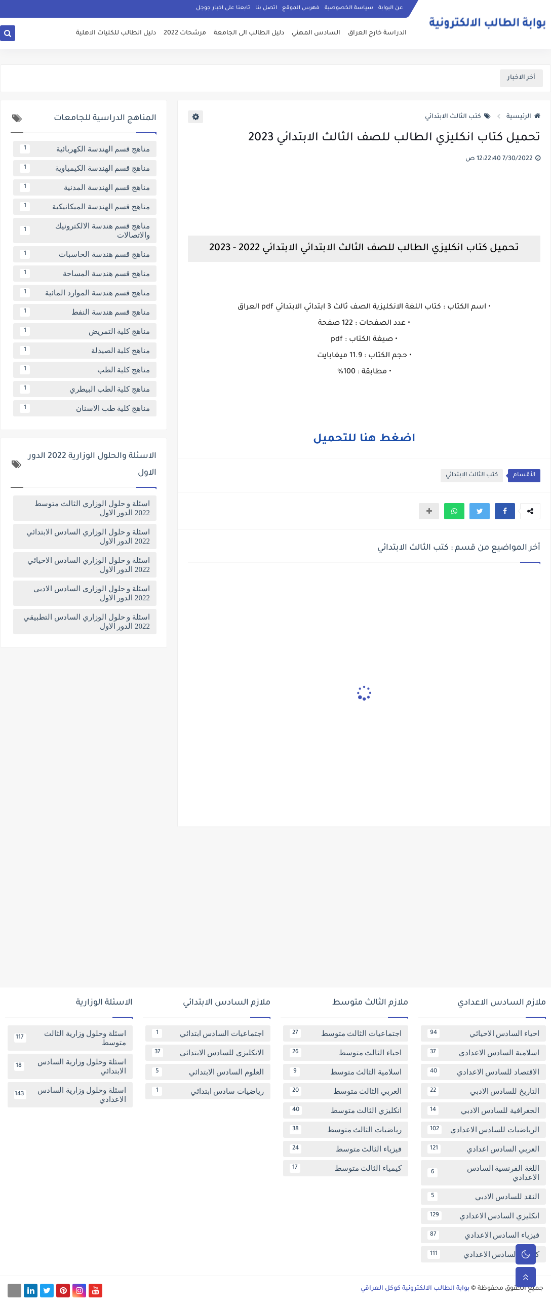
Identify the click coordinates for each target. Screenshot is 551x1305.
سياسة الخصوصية (349, 8)
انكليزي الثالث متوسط (346, 1110)
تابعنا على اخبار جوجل (223, 8)
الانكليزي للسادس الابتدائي (208, 1052)
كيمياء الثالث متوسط (346, 1168)
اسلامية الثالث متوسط (346, 1072)
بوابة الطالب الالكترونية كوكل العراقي (415, 1288)
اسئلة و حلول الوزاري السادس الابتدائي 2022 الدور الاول (88, 536)
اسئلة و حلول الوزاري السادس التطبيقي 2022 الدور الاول (86, 621)
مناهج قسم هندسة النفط (85, 312)
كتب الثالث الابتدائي (458, 117)
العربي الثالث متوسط (346, 1091)
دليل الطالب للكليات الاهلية (116, 33)
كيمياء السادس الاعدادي (483, 1254)
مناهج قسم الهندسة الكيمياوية (85, 168)
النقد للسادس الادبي (483, 1196)
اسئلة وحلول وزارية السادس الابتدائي (70, 1066)
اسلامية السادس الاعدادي (483, 1052)
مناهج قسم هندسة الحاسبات (85, 254)
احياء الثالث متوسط (346, 1052)
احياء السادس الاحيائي (483, 1033)
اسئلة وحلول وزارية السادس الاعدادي (70, 1094)
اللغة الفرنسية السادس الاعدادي (483, 1172)
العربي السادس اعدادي (483, 1149)
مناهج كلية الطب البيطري (85, 389)
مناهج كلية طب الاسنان (85, 408)
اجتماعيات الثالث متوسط (346, 1033)
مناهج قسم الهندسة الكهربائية (85, 148)
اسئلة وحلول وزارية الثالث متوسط (70, 1038)
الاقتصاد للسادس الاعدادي (483, 1072)
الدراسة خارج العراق (377, 33)
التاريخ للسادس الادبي (483, 1091)
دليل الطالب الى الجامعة (249, 33)
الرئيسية (523, 117)
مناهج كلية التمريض (85, 331)
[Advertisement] (275, 911)
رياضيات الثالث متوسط (346, 1129)
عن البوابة (390, 8)
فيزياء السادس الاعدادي (483, 1235)
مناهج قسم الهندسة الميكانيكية (85, 206)
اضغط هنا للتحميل (364, 440)
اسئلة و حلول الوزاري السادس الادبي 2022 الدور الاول (91, 593)
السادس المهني (316, 33)
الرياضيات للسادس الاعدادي (483, 1129)
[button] (505, 511)
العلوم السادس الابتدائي (208, 1072)
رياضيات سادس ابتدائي (208, 1091)
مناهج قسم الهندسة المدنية (85, 187)
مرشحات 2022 (185, 33)
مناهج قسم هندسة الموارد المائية (85, 292)
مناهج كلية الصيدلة (85, 350)
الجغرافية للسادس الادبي (483, 1110)
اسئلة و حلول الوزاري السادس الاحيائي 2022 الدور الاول (88, 564)
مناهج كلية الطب (85, 369)
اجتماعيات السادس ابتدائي (208, 1033)
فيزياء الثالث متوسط (346, 1149)
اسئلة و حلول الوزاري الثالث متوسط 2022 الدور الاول (92, 508)
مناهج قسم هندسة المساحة (85, 273)
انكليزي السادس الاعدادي (483, 1215)
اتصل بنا (266, 8)
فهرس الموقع (301, 8)
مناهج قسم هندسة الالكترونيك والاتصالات (85, 230)
